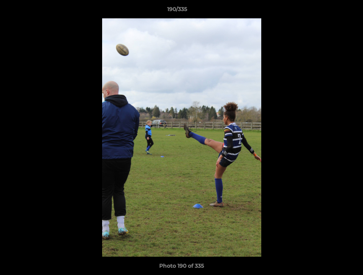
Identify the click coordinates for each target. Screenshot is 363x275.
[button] (330, 11)
